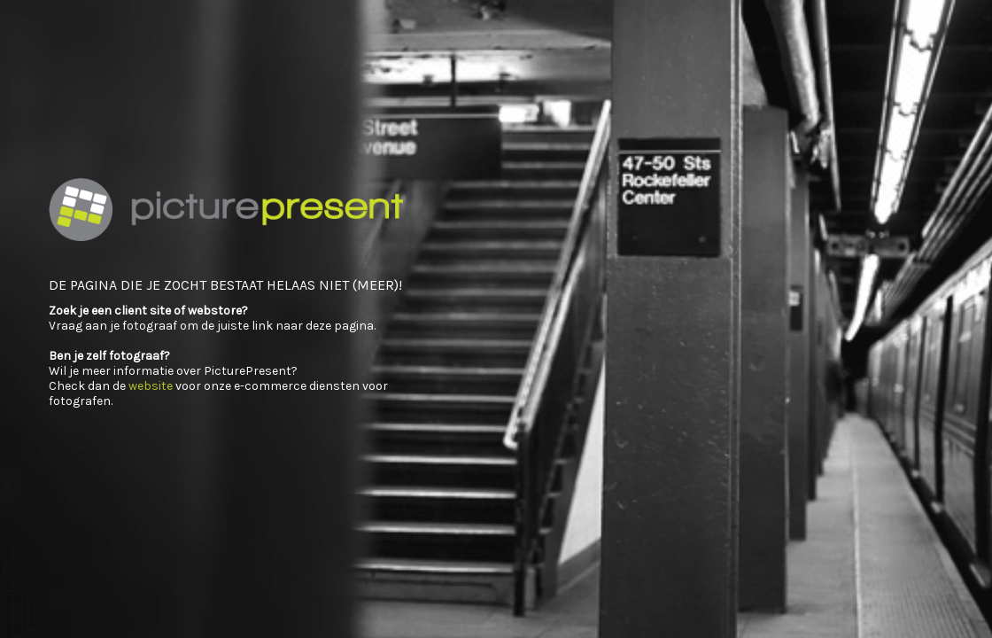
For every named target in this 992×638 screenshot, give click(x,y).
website (150, 385)
